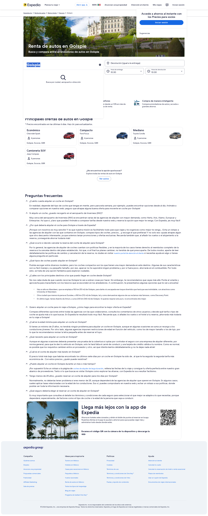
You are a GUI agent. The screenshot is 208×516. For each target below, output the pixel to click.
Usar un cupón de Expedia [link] (157, 478)
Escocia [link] (61, 13)
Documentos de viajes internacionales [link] (162, 482)
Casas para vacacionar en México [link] (77, 469)
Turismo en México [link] (72, 461)
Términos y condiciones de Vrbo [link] (118, 478)
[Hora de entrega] (124, 71)
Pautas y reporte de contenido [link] (118, 482)
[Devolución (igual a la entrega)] (145, 63)
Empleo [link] (26, 465)
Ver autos (104, 178)
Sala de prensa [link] (28, 486)
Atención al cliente (140, 5)
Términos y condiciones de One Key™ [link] (120, 473)
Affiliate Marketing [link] (30, 482)
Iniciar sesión (178, 5)
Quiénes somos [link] (29, 461)
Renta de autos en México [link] (74, 482)
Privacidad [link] (110, 461)
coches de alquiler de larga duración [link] (88, 368)
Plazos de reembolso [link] (155, 473)
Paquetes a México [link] (72, 473)
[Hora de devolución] (165, 71)
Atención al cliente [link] (155, 461)
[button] (104, 79)
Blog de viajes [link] (70, 491)
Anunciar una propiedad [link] (32, 469)
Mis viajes (157, 5)
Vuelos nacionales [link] (71, 478)
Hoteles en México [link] (72, 465)
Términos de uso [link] (113, 469)
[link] (161, 33)
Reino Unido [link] (52, 13)
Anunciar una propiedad (116, 5)
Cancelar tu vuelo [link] (154, 465)
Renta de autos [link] (39, 13)
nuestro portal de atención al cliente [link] (129, 253)
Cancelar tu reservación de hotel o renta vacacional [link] (166, 469)
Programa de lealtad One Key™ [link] (76, 495)
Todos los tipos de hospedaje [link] (75, 486)
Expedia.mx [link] (27, 13)
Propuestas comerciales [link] (32, 473)
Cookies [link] (109, 465)
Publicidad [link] (27, 478)
